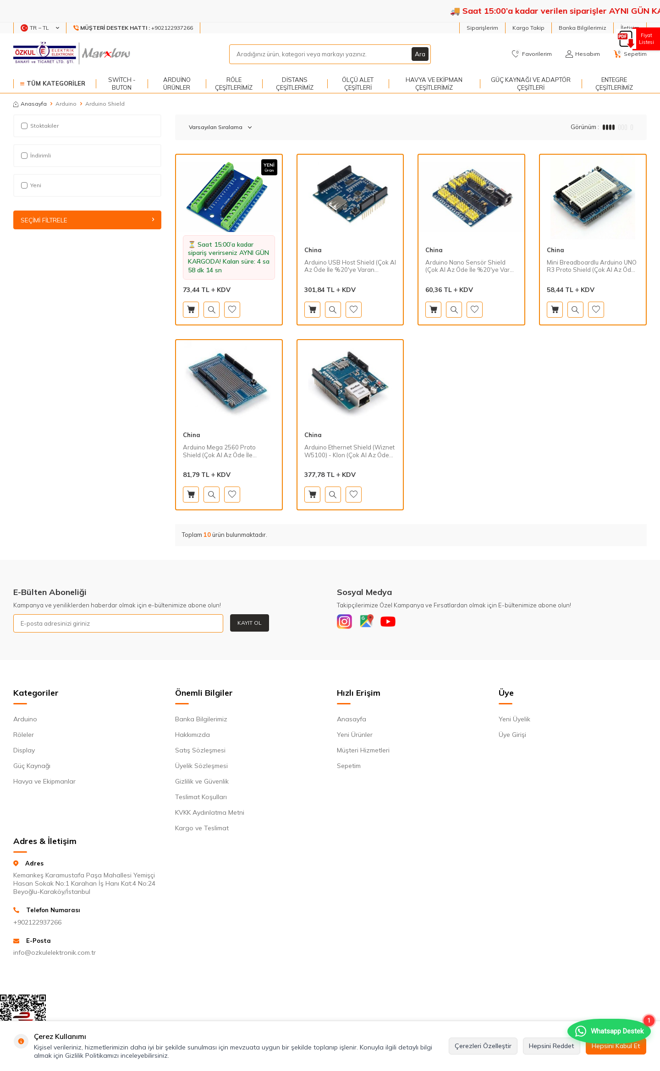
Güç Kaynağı (31, 767)
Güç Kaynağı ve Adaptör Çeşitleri (531, 83)
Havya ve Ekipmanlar (44, 783)
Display (24, 752)
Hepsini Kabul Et (616, 1046)
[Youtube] (396, 623)
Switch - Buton (122, 83)
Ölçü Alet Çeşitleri (358, 83)
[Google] (371, 623)
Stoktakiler (40, 125)
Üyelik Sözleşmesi (201, 767)
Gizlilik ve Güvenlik (202, 783)
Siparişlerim (482, 27)
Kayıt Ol (249, 622)
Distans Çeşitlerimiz (295, 83)
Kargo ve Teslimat (202, 830)
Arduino (66, 103)
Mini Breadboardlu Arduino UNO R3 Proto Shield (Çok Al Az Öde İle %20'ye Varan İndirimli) (592, 266)
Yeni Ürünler (355, 736)
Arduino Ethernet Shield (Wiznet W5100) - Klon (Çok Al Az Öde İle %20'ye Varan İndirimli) (349, 451)
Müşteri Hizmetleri (363, 752)
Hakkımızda (192, 736)
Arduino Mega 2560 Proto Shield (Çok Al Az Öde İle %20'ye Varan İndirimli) (219, 451)
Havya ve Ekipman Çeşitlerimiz (434, 83)
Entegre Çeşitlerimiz (614, 83)
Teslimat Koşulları (201, 799)
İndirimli (36, 155)
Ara (419, 54)
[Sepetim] (630, 54)
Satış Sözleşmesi (200, 752)
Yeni (31, 185)
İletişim (630, 27)
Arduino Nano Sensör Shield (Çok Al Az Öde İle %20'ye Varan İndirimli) (471, 266)
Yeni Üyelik (514, 721)
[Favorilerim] (532, 54)
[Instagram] (346, 623)
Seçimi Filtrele (87, 220)
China (313, 250)
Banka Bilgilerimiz (582, 27)
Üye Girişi (512, 736)
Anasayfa (30, 103)
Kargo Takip (528, 27)
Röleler (23, 736)
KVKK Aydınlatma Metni (209, 814)
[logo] (72, 54)
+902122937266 (37, 924)
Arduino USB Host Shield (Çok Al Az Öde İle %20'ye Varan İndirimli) (350, 266)
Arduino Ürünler (177, 83)
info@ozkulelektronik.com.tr (54, 954)
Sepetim (349, 767)
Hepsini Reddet (551, 1046)
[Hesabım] (583, 54)
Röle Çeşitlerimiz (234, 83)
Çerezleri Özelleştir (483, 1046)
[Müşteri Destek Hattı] (133, 27)
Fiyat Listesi (645, 38)
